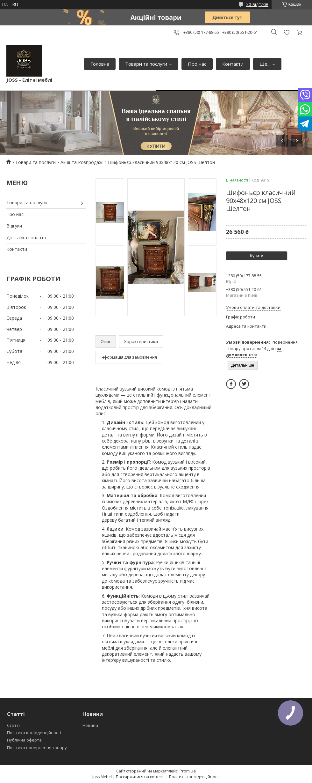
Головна (99, 64)
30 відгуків (257, 4)
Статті (13, 725)
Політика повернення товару (37, 747)
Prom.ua (188, 771)
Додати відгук (286, 32)
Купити (256, 255)
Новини (90, 725)
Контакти (233, 64)
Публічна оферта (24, 740)
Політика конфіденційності (34, 732)
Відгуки (14, 226)
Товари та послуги (146, 64)
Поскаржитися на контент (140, 776)
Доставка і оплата (26, 238)
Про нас (197, 64)
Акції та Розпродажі (81, 162)
